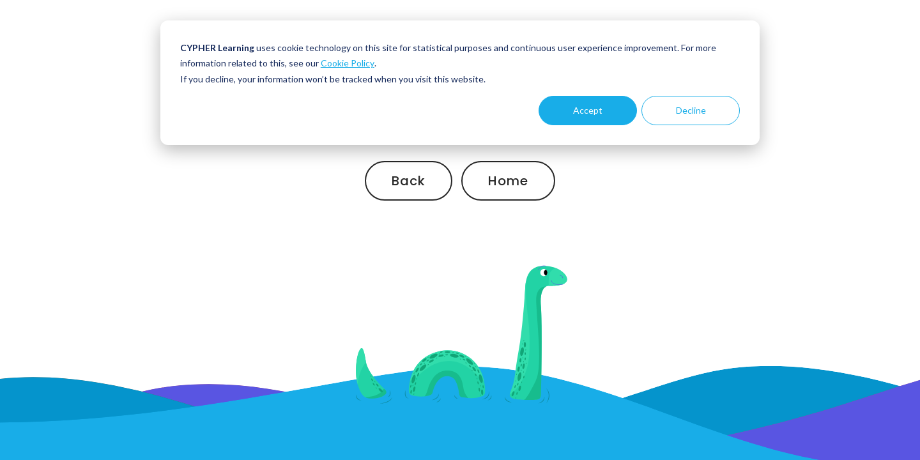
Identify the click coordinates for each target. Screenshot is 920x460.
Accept (587, 110)
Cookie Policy (347, 62)
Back (408, 181)
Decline (691, 110)
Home (508, 181)
